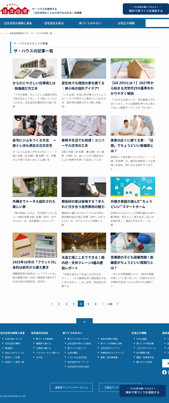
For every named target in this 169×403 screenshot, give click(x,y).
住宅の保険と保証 (109, 338)
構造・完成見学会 (145, 357)
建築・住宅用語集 (109, 357)
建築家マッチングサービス (70, 387)
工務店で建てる (43, 348)
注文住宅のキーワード (78, 361)
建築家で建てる (43, 343)
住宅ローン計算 (12, 357)
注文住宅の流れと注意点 (79, 343)
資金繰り (9, 348)
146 (110, 304)
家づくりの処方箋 (145, 343)
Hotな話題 (141, 338)
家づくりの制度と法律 (111, 343)
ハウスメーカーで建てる (47, 352)
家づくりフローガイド (78, 338)
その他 (39, 357)
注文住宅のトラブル (110, 348)
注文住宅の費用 (12, 343)
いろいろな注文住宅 (77, 357)
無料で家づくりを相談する (142, 390)
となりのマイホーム (146, 348)
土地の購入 (73, 352)
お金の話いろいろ (13, 338)
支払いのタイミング (14, 352)
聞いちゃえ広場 (144, 361)
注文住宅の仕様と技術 (78, 366)
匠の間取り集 (142, 352)
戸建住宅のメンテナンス (112, 352)
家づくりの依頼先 (44, 338)
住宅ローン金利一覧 (14, 361)
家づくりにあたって (77, 348)
